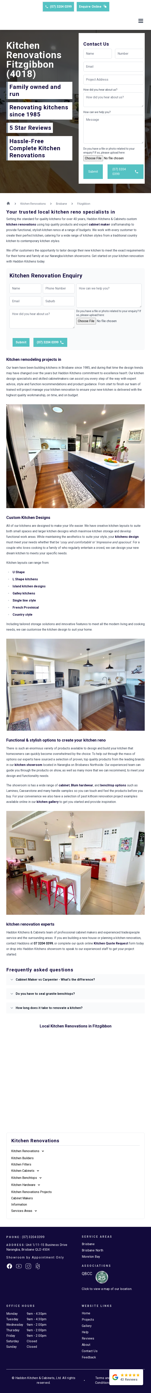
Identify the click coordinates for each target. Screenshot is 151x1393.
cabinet (64, 785)
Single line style (24, 600)
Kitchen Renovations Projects (31, 1192)
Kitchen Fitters (21, 1164)
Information (19, 1204)
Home (86, 1313)
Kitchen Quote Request (111, 943)
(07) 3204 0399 (58, 6)
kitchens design (127, 537)
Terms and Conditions (103, 1380)
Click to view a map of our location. (107, 1289)
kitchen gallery (48, 802)
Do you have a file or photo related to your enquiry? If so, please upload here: (109, 150)
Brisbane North (92, 1250)
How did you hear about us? (100, 89)
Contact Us (90, 1351)
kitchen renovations (21, 224)
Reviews (88, 1338)
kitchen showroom (28, 765)
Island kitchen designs (29, 586)
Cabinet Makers (22, 1198)
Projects (88, 1319)
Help (85, 1332)
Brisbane (88, 1244)
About (86, 1345)
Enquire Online (93, 6)
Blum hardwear (82, 785)
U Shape (19, 572)
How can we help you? (97, 112)
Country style (22, 614)
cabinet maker (99, 224)
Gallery (87, 1326)
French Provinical (26, 607)
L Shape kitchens (25, 579)
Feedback (89, 1357)
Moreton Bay (91, 1256)
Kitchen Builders (22, 1158)
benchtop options (113, 785)
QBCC (87, 1273)
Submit (93, 171)
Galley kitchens (24, 593)
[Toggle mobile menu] (141, 21)
